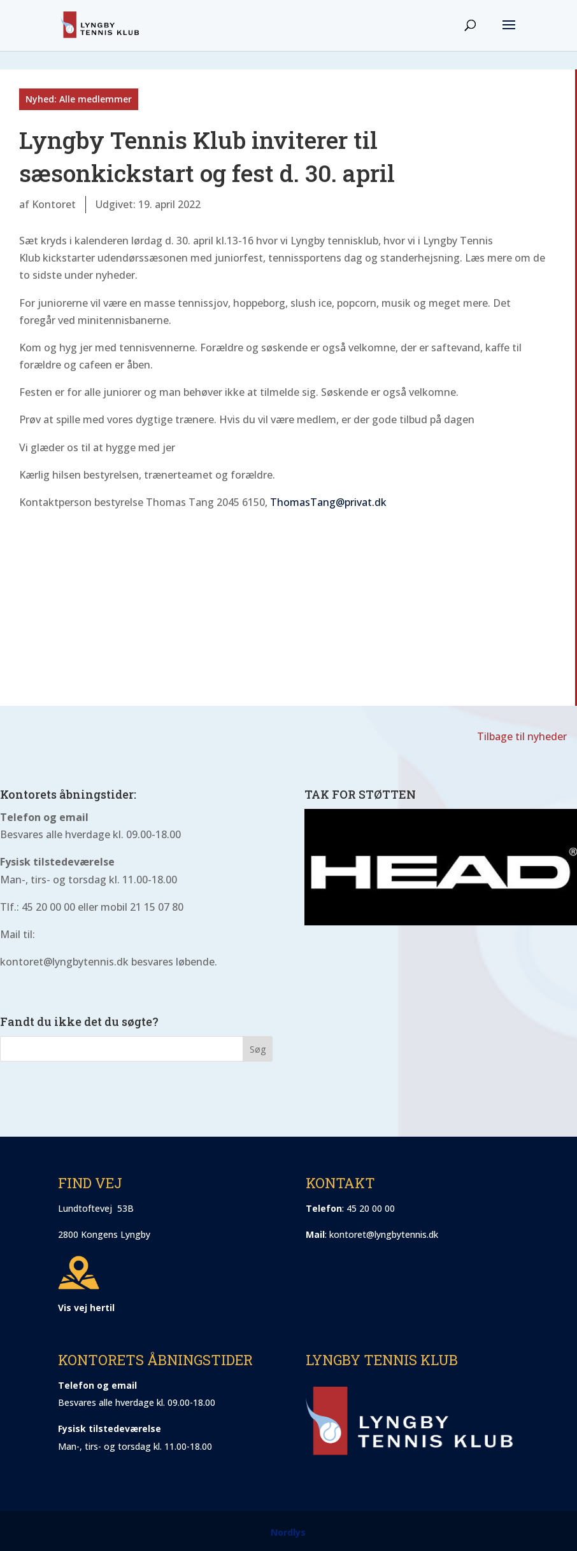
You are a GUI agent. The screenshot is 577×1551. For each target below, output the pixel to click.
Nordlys (288, 1532)
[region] (440, 867)
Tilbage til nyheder (522, 736)
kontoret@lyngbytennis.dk (383, 1234)
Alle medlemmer (95, 99)
